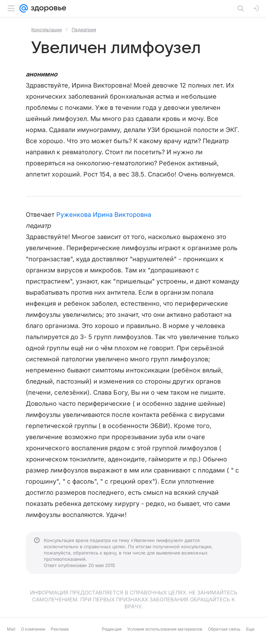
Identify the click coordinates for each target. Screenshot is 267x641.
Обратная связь (224, 629)
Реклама (60, 629)
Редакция (112, 629)
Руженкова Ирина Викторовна (103, 214)
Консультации (46, 29)
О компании (33, 629)
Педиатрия (84, 29)
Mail (11, 629)
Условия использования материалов (164, 629)
